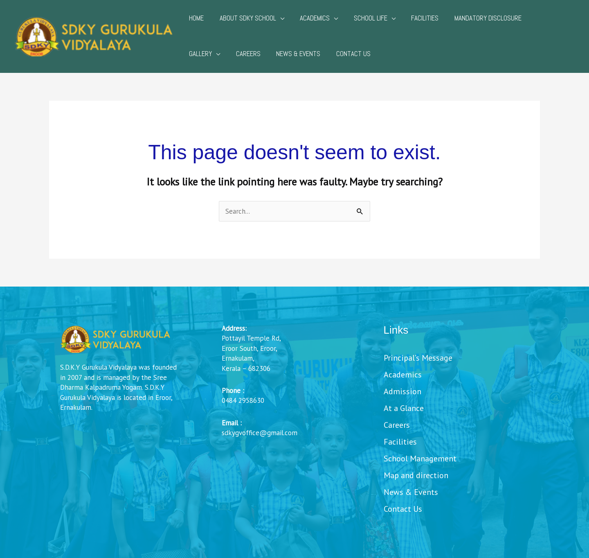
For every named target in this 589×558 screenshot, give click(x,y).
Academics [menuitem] (403, 375)
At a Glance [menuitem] (404, 408)
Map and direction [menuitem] (416, 476)
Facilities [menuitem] (400, 442)
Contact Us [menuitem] (403, 509)
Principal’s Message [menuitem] (418, 358)
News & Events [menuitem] (411, 492)
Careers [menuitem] (397, 425)
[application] (277, 18)
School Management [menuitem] (420, 459)
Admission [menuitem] (402, 392)
